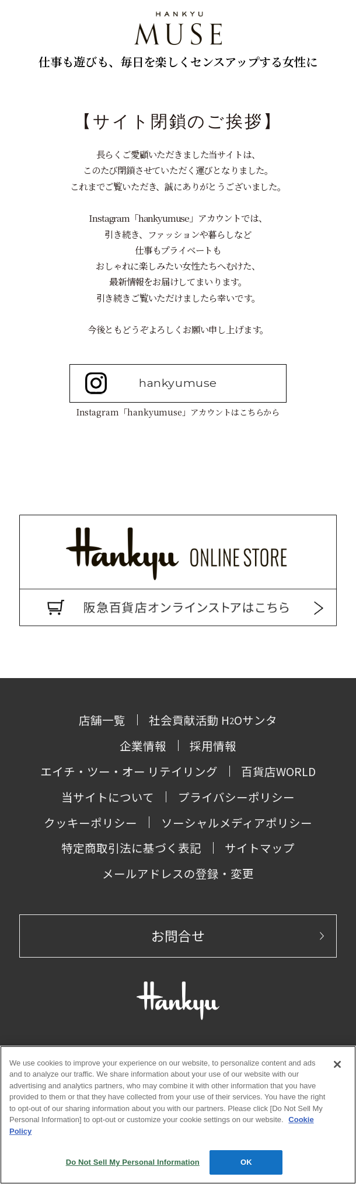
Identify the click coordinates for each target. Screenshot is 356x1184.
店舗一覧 (102, 719)
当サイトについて (107, 796)
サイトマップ (260, 847)
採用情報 (213, 745)
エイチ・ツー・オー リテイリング (129, 771)
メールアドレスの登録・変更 (178, 873)
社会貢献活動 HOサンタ (213, 719)
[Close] (337, 1064)
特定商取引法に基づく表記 (131, 847)
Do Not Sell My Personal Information (133, 1162)
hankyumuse (151, 383)
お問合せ (178, 935)
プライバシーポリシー (236, 796)
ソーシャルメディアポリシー (236, 822)
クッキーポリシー (90, 822)
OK (246, 1162)
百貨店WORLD (278, 771)
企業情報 (143, 745)
